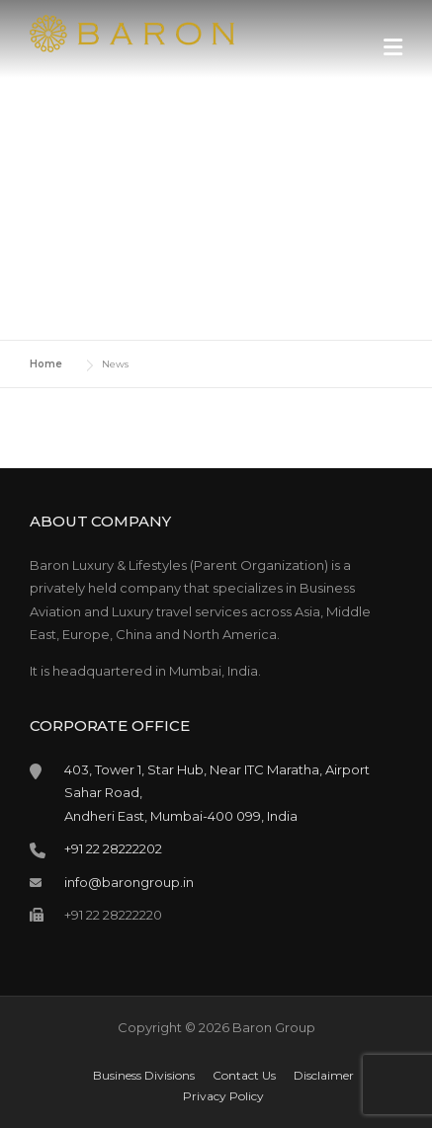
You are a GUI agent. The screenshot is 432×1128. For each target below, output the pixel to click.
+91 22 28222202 (113, 848)
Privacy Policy (223, 1096)
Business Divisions (144, 1076)
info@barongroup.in (129, 882)
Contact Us (244, 1076)
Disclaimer (324, 1076)
